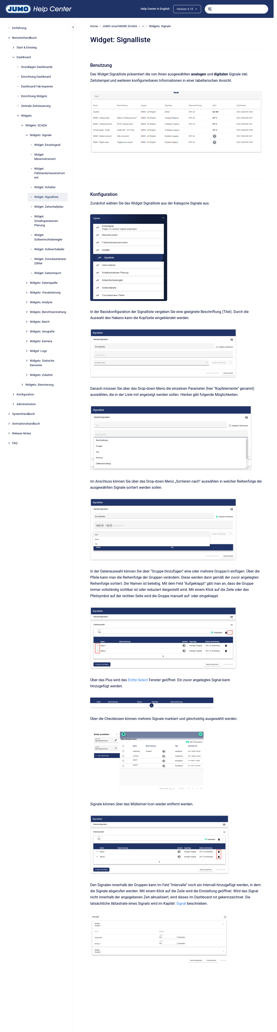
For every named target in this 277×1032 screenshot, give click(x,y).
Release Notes (21, 433)
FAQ (14, 443)
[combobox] (236, 9)
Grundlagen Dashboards (37, 67)
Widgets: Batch (40, 321)
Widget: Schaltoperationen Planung (46, 221)
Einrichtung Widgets (34, 96)
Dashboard (24, 57)
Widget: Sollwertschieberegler (48, 237)
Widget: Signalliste (46, 197)
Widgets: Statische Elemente (42, 363)
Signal (181, 903)
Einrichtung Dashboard (36, 76)
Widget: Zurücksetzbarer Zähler (50, 261)
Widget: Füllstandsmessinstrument (49, 173)
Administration (26, 404)
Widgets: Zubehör (41, 375)
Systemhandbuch (23, 414)
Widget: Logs (38, 351)
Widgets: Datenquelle (44, 282)
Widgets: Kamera (41, 341)
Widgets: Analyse (41, 302)
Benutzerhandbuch (24, 37)
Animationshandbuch (26, 423)
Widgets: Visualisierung (45, 292)
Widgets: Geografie (42, 331)
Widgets (26, 115)
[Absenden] (210, 9)
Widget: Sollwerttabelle (49, 249)
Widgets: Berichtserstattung (48, 312)
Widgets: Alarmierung (39, 384)
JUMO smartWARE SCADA (119, 26)
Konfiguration (25, 394)
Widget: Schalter (44, 187)
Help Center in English (155, 8)
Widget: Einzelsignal (47, 145)
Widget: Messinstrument (44, 157)
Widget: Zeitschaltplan (48, 206)
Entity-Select (138, 680)
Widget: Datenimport (47, 273)
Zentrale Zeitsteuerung (36, 106)
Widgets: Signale (41, 135)
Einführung (19, 28)
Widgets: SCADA (36, 125)
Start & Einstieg (27, 47)
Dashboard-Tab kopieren (37, 86)
